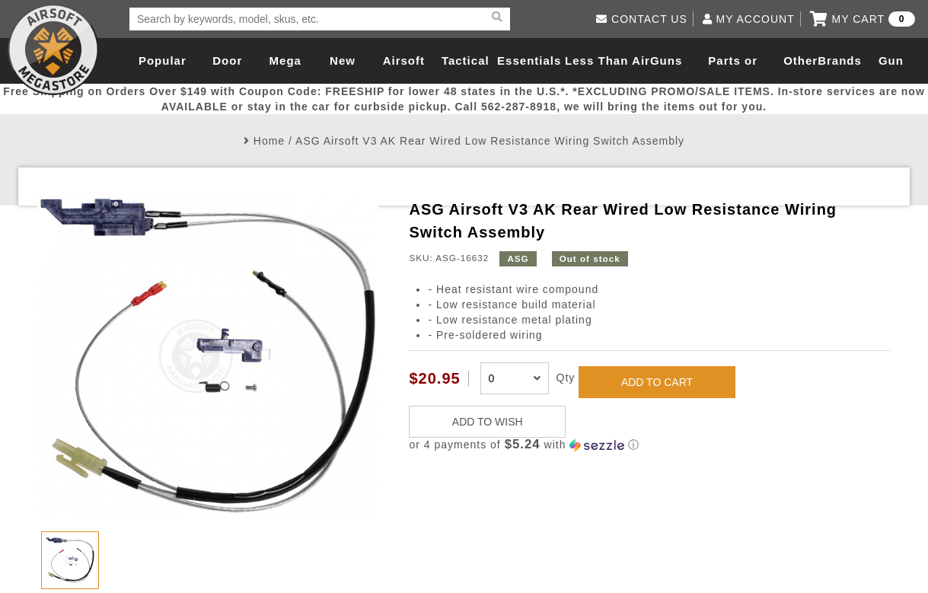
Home (269, 141)
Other (800, 60)
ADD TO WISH (487, 422)
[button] (649, 445)
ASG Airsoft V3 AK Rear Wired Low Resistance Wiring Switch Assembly (489, 141)
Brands (840, 60)
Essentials (529, 60)
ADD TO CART (657, 382)
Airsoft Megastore (53, 49)
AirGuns (657, 60)
